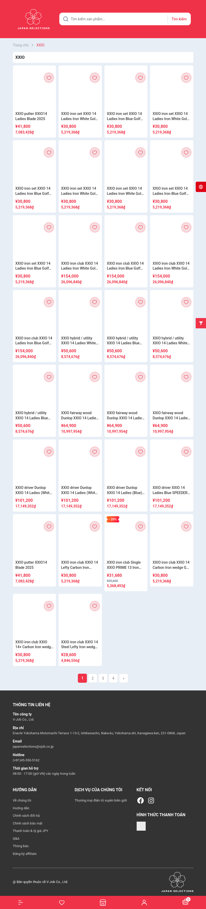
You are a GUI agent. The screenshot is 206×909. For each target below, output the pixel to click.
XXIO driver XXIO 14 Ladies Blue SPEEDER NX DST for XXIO (170, 490)
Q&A (16, 838)
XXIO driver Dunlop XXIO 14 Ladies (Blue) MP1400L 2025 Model (125, 490)
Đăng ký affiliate (25, 854)
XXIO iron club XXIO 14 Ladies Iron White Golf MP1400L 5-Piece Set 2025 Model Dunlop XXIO (79, 266)
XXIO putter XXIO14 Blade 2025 (31, 565)
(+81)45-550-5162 (26, 760)
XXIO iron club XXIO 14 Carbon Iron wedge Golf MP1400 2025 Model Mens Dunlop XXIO (172, 565)
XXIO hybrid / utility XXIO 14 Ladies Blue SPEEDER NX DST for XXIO (32, 416)
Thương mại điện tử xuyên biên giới (101, 800)
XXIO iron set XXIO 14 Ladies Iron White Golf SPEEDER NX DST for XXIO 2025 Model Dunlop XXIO (170, 116)
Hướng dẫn (21, 808)
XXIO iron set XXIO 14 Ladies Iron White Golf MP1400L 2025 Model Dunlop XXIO (79, 116)
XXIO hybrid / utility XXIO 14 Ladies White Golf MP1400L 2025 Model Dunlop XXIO (78, 341)
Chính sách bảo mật (28, 823)
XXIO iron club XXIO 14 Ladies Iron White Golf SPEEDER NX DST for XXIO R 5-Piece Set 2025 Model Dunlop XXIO (171, 266)
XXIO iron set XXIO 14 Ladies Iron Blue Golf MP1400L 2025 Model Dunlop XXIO (125, 116)
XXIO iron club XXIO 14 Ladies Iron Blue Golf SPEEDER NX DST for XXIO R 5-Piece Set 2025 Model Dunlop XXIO (33, 341)
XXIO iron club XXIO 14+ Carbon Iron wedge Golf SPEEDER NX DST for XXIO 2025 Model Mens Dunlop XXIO (34, 645)
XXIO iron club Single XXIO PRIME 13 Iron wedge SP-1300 (124, 565)
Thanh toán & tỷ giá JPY (30, 831)
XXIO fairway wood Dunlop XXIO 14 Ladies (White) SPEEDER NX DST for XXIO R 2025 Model (79, 416)
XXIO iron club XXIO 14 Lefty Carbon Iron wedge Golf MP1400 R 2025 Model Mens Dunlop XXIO (79, 565)
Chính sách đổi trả (26, 816)
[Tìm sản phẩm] (125, 19)
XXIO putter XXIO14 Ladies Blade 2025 (31, 116)
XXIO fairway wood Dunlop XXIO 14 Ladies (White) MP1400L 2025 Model (125, 416)
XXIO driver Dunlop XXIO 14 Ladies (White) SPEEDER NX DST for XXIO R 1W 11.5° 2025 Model (79, 490)
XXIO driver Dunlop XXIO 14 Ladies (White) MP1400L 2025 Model (34, 490)
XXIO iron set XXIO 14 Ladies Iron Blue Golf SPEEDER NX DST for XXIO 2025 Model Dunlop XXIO (33, 191)
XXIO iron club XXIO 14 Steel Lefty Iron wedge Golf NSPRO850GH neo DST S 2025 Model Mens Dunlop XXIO (79, 645)
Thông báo (21, 846)
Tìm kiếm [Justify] (178, 19)
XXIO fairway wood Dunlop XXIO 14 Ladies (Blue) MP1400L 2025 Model (171, 416)
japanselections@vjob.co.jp (33, 746)
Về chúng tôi (22, 800)
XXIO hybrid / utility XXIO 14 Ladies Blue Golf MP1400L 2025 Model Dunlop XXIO (123, 341)
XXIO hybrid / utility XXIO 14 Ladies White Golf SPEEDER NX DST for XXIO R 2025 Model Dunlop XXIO (171, 341)
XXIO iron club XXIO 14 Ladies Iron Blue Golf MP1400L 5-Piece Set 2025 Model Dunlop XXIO (125, 266)
